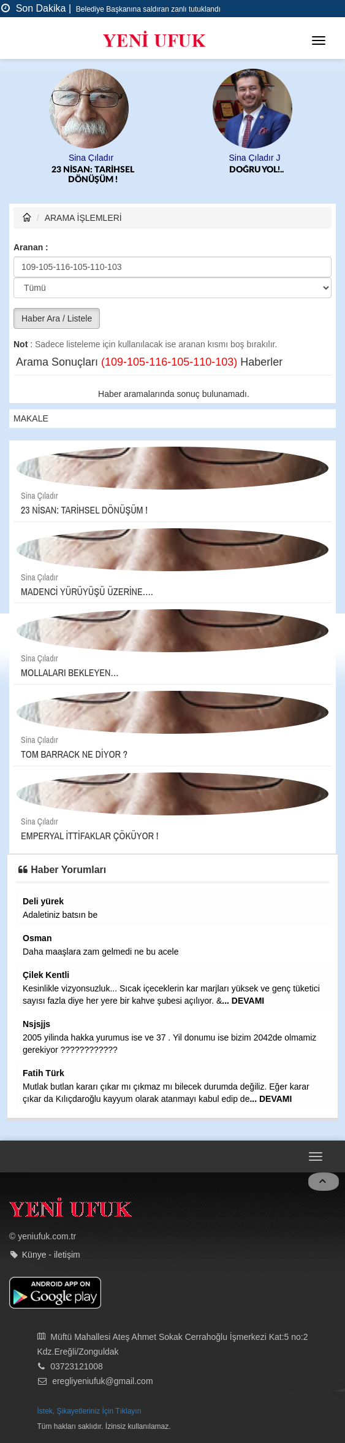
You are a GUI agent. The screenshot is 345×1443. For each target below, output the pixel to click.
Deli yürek (43, 901)
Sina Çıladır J (254, 157)
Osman (37, 938)
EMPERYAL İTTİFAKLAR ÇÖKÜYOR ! (89, 835)
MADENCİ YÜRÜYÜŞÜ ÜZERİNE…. (87, 591)
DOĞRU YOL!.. (256, 170)
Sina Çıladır (91, 157)
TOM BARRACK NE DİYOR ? (74, 754)
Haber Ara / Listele (56, 318)
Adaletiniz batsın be (60, 915)
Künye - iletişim (51, 1255)
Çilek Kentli (46, 975)
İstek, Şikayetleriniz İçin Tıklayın (89, 1411)
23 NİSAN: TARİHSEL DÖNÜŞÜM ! (92, 175)
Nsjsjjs (36, 1024)
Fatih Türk (43, 1073)
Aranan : (30, 247)
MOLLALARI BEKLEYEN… (70, 672)
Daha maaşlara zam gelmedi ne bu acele (100, 951)
